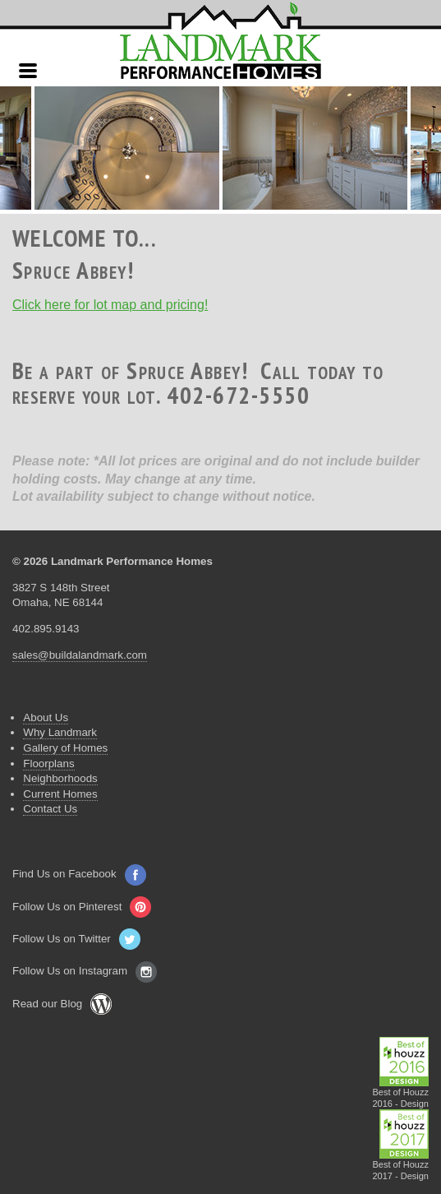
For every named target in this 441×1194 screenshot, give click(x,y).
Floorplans (48, 763)
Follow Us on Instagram (84, 971)
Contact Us (50, 809)
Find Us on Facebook (79, 874)
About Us (45, 717)
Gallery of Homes (65, 748)
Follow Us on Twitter (76, 939)
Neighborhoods (60, 778)
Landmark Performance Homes (220, 41)
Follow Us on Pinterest (81, 906)
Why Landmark (60, 732)
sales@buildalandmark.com (79, 655)
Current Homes (60, 794)
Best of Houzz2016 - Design (401, 1093)
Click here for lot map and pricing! (110, 305)
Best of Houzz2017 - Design (401, 1165)
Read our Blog (62, 1003)
